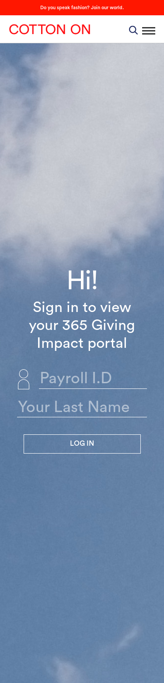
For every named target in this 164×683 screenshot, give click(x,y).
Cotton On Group (50, 29)
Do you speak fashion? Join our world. (82, 7)
